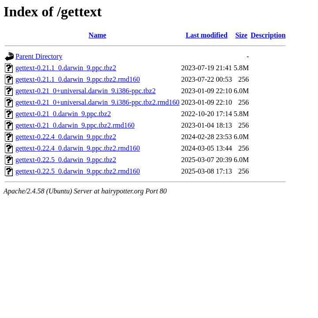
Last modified (206, 35)
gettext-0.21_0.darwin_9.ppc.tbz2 (63, 113)
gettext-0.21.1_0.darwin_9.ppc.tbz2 (65, 68)
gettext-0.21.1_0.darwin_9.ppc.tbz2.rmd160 (77, 79)
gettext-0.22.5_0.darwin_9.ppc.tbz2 (65, 159)
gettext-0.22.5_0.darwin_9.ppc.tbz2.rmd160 (77, 171)
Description (268, 35)
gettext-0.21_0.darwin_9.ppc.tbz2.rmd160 (75, 125)
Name (97, 35)
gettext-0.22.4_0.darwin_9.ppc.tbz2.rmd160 (77, 148)
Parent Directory (38, 56)
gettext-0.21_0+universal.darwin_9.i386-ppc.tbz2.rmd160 (97, 102)
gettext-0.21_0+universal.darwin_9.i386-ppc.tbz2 (85, 91)
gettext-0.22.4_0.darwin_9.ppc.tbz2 (65, 136)
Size (241, 35)
